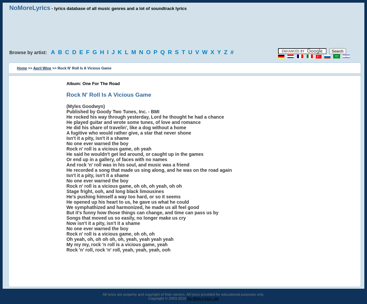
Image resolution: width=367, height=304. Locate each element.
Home (22, 68)
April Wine (42, 68)
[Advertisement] (183, 30)
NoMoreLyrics (29, 7)
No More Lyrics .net (203, 298)
